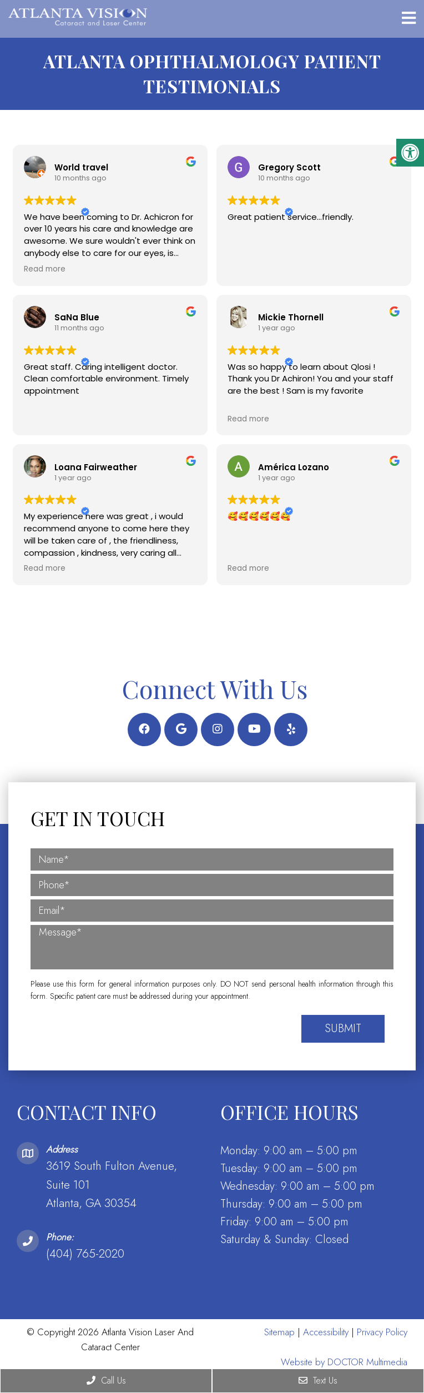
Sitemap (279, 1330)
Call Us (106, 1380)
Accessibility (326, 1330)
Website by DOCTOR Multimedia (344, 1360)
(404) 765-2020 (85, 1252)
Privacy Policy (382, 1330)
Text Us (318, 1380)
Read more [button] (44, 268)
